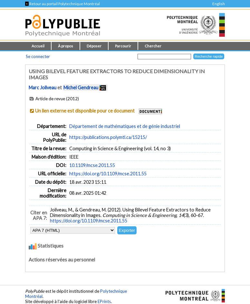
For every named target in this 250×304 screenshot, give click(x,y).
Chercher (153, 46)
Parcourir (123, 46)
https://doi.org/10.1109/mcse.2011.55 (108, 173)
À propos (65, 46)
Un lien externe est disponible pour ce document (85, 110)
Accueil (38, 46)
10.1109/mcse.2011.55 (92, 165)
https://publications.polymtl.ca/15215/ (108, 137)
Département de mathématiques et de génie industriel (124, 126)
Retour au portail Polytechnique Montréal (62, 4)
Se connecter (38, 56)
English (218, 4)
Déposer (94, 46)
